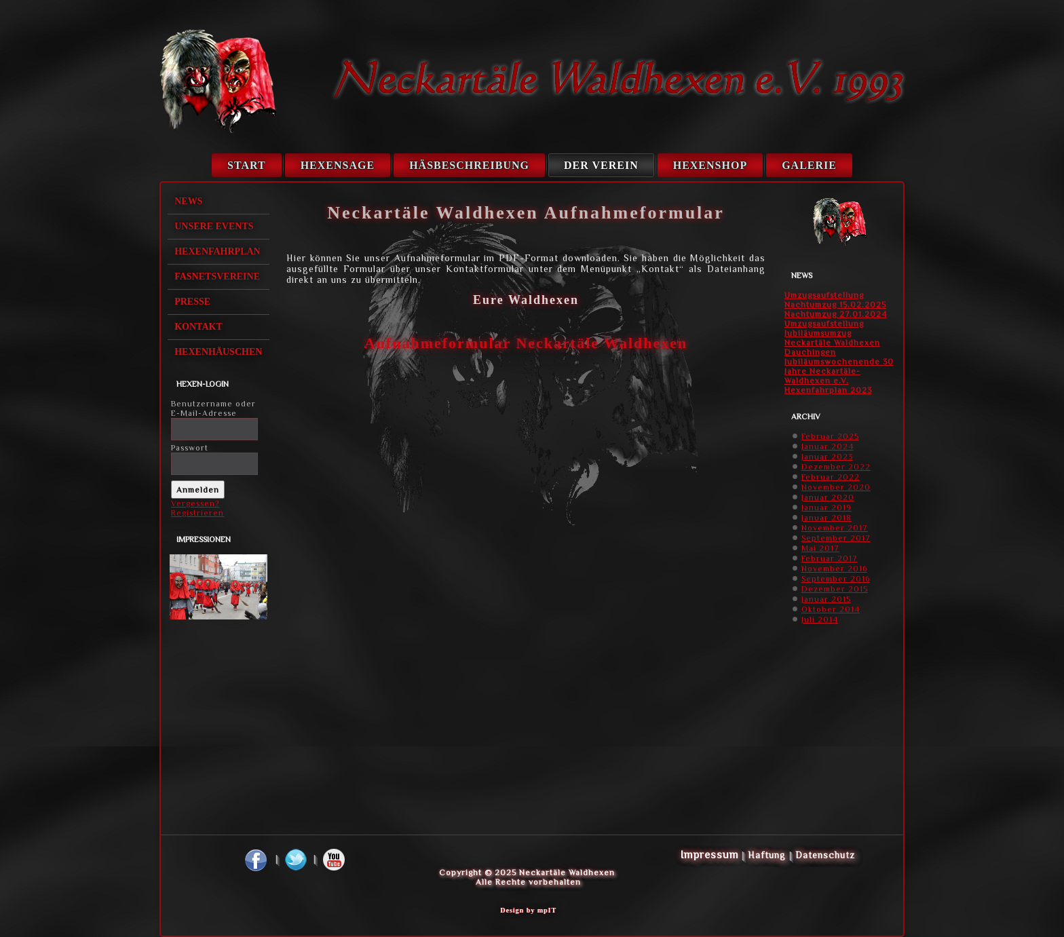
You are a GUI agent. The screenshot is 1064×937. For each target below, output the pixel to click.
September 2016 (835, 579)
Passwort (189, 448)
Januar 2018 (826, 517)
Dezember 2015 (834, 589)
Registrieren (197, 513)
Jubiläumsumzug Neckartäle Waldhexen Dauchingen (832, 342)
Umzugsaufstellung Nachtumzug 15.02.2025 (835, 299)
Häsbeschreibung (469, 165)
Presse (192, 302)
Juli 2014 (819, 619)
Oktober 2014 (830, 609)
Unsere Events (213, 226)
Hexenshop (710, 165)
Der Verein (601, 165)
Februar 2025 (830, 436)
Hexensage (338, 165)
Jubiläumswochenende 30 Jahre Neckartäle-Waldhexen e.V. (839, 371)
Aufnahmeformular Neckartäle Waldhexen (526, 342)
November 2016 (834, 568)
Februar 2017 (829, 558)
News (188, 201)
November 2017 (834, 528)
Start (246, 165)
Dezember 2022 (836, 467)
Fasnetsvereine (217, 276)
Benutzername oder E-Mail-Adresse (213, 408)
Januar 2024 (827, 446)
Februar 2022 (830, 477)
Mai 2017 (820, 548)
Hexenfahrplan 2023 (828, 390)
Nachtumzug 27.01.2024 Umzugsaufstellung (835, 318)
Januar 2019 (826, 507)
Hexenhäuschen (218, 352)
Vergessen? (195, 503)
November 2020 (836, 487)
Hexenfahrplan (217, 251)
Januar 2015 (826, 599)
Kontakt (198, 327)
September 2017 (836, 538)
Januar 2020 (827, 497)
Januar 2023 (827, 456)
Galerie (809, 165)
